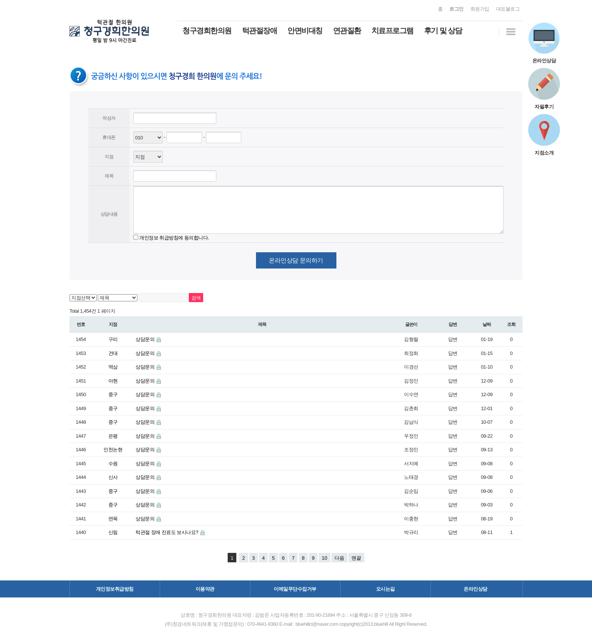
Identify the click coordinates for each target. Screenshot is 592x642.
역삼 (113, 367)
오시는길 (385, 589)
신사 (113, 477)
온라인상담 (475, 589)
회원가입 (479, 9)
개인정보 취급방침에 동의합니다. (174, 237)
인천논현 (112, 449)
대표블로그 (508, 9)
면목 (113, 519)
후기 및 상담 (443, 30)
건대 (113, 353)
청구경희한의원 (206, 30)
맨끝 (356, 558)
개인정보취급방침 (115, 589)
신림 (113, 532)
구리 (113, 339)
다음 (339, 558)
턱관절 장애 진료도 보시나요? (167, 532)
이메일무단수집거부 (295, 589)
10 (324, 558)
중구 (113, 394)
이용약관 (205, 589)
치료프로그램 (392, 30)
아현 (113, 381)
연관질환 (347, 30)
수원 (113, 463)
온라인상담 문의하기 (296, 260)
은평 (113, 436)
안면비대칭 (304, 30)
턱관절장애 (259, 30)
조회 (511, 324)
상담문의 (146, 339)
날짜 (487, 324)
